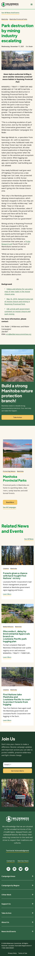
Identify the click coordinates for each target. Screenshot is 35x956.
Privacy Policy (12, 953)
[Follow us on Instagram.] (8, 869)
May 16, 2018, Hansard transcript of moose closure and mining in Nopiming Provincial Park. (18, 301)
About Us (5, 922)
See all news (29, 539)
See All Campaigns (10, 507)
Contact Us (11, 861)
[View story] (17, 556)
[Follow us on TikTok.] (26, 869)
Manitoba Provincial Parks (18, 19)
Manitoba (4, 19)
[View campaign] (17, 453)
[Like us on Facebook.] (14, 869)
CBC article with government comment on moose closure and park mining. (17, 311)
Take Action (6, 913)
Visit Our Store (23, 861)
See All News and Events (10, 13)
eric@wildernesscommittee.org (18, 334)
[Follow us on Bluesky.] (20, 869)
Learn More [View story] (7, 594)
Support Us (6, 904)
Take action (17, 417)
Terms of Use (22, 953)
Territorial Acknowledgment (17, 850)
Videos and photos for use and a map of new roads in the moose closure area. (18, 291)
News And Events (8, 931)
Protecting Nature (9, 471)
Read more (10, 502)
